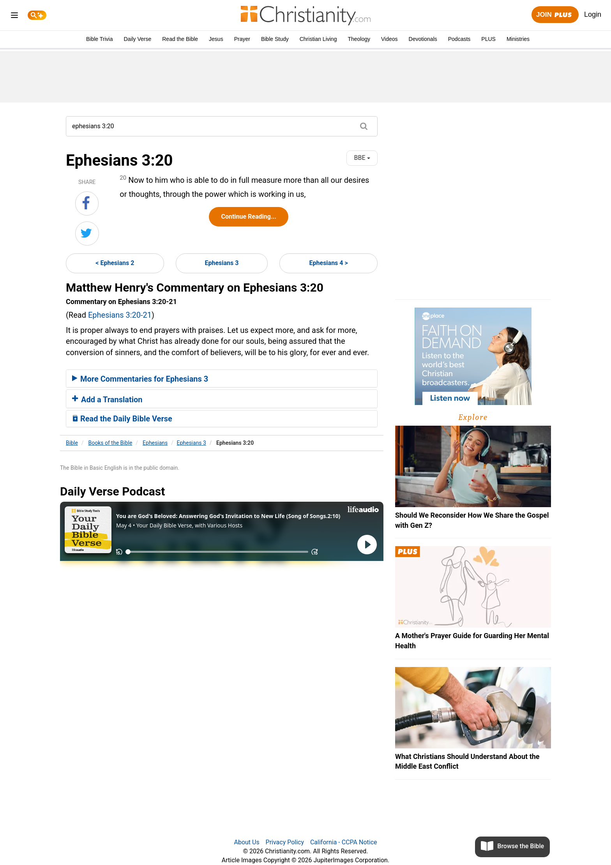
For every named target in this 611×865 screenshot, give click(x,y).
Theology (359, 39)
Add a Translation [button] (107, 399)
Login (592, 14)
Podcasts (459, 39)
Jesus (216, 39)
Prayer (242, 39)
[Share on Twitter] (87, 233)
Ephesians (155, 443)
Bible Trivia (99, 39)
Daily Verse (137, 39)
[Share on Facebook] (87, 203)
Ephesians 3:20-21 (120, 315)
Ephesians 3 (222, 263)
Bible (72, 443)
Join (555, 15)
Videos (389, 39)
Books (110, 443)
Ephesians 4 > (328, 263)
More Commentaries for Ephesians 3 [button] (140, 379)
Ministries (518, 39)
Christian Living (318, 39)
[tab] (221, 378)
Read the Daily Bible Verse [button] (122, 418)
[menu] (14, 16)
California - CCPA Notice (343, 842)
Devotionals (423, 39)
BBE (362, 157)
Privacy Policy (285, 842)
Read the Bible (180, 39)
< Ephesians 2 (114, 263)
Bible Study (275, 39)
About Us (246, 842)
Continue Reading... (248, 216)
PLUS (488, 39)
